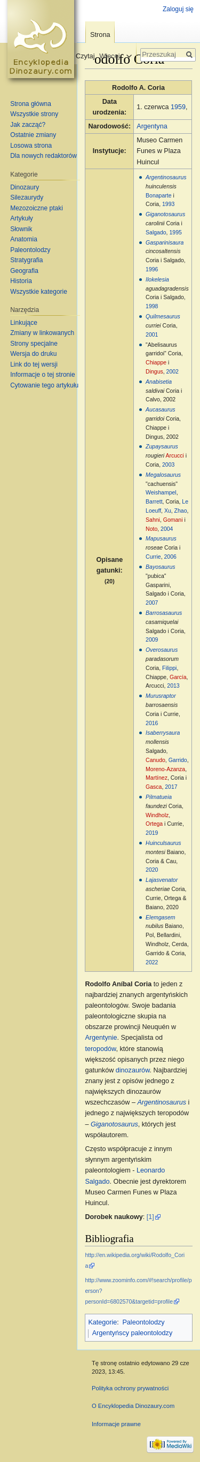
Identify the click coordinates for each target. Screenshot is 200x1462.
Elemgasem (160, 917)
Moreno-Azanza (165, 769)
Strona (100, 35)
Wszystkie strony (34, 114)
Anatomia (23, 239)
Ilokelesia (157, 279)
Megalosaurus (163, 474)
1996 (152, 269)
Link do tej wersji (34, 364)
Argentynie (101, 1037)
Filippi (169, 668)
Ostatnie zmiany (33, 135)
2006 (170, 556)
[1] (150, 1217)
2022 (152, 962)
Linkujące (23, 322)
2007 (152, 602)
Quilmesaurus (163, 316)
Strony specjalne (34, 343)
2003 (168, 464)
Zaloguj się (178, 9)
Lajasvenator (162, 880)
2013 (173, 685)
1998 (152, 306)
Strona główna (30, 104)
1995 (175, 232)
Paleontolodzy (143, 1322)
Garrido (178, 760)
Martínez (156, 777)
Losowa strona (31, 145)
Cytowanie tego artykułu (44, 385)
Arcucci (174, 455)
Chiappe (156, 362)
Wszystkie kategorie (38, 291)
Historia (21, 281)
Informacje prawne (116, 1424)
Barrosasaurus (164, 613)
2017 (171, 786)
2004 (167, 529)
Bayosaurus (160, 567)
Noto (151, 529)
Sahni (153, 519)
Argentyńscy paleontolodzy (132, 1333)
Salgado (156, 232)
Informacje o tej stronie (42, 374)
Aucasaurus (160, 409)
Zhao (180, 510)
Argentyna (152, 126)
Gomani (173, 519)
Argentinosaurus (166, 177)
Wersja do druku (33, 353)
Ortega (154, 823)
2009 (152, 639)
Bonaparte (158, 195)
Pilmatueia (159, 797)
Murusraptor (161, 695)
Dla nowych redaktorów (43, 155)
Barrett (154, 501)
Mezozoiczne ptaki (36, 208)
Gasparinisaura (164, 242)
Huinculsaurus (163, 843)
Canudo (155, 760)
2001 (152, 334)
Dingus (154, 371)
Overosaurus (162, 649)
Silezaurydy (26, 197)
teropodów (100, 1049)
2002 (172, 371)
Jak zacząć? (27, 124)
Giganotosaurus (165, 214)
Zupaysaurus (162, 446)
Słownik (21, 229)
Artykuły (21, 218)
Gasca (154, 786)
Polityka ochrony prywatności (130, 1388)
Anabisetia (159, 381)
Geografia (24, 271)
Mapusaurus (161, 538)
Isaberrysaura (163, 732)
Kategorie (102, 1322)
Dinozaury (24, 187)
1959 (178, 107)
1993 (168, 204)
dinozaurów (133, 1070)
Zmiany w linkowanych (42, 333)
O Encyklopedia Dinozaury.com (133, 1406)
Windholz (157, 815)
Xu (167, 510)
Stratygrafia (26, 260)
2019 (152, 832)
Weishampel (161, 492)
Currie (153, 556)
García (178, 677)
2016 (152, 723)
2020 (152, 869)
